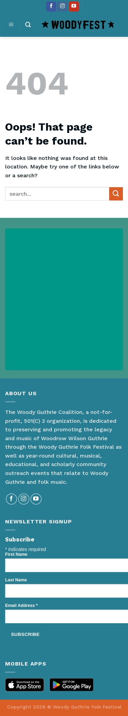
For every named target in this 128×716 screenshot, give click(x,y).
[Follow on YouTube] (74, 6)
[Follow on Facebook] (51, 6)
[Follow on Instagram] (62, 6)
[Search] (28, 25)
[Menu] (11, 25)
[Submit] (116, 193)
